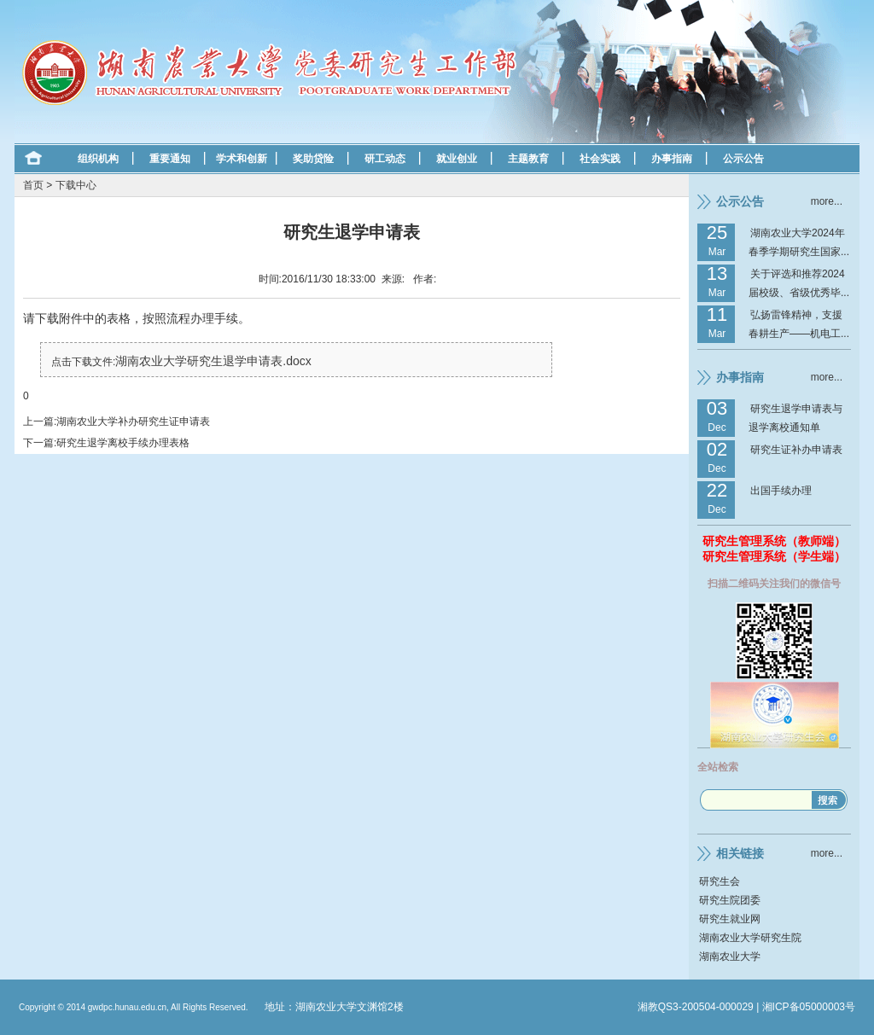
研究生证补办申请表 (796, 450)
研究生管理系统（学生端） (774, 556)
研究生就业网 (729, 919)
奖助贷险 (313, 159)
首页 (33, 185)
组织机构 (98, 159)
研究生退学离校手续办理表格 (122, 443)
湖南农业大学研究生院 (750, 938)
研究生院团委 (729, 900)
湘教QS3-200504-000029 (696, 1007)
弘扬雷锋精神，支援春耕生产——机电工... (799, 324)
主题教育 (528, 159)
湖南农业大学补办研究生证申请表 (133, 421)
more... (826, 201)
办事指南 (671, 159)
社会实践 (600, 159)
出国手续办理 (781, 491)
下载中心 (75, 185)
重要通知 (169, 159)
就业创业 (456, 159)
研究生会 (719, 881)
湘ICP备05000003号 (808, 1007)
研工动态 (384, 159)
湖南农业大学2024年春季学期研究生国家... (799, 242)
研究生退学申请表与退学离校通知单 (795, 418)
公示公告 (743, 159)
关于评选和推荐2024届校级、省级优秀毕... (799, 283)
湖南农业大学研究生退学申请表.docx (213, 361)
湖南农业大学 (729, 956)
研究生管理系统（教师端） (774, 541)
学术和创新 (241, 159)
